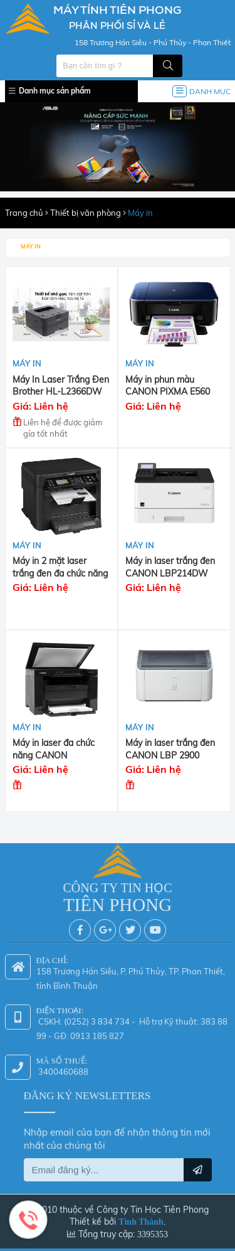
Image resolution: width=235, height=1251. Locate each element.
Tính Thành (141, 1218)
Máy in (140, 213)
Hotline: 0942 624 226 (28, 1219)
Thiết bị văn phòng (85, 213)
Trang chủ (24, 213)
